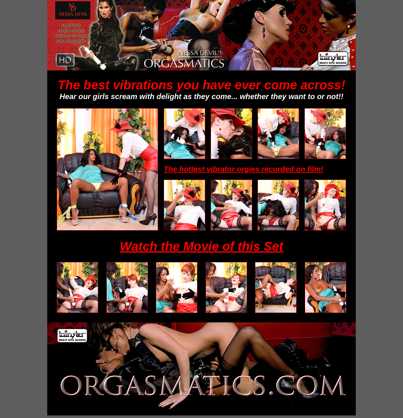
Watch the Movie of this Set (201, 246)
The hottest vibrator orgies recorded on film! (243, 169)
